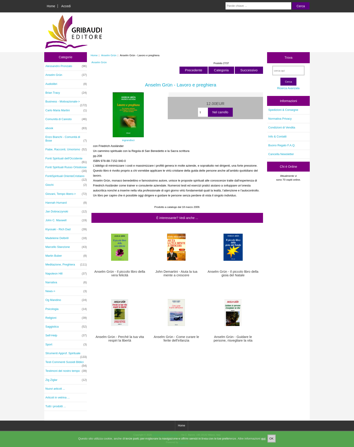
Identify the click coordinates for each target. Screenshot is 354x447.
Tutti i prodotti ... (55, 406)
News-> (66, 291)
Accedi (66, 6)
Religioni (66, 318)
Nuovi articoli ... (55, 388)
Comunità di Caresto (66, 119)
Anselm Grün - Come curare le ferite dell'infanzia (176, 338)
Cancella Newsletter (281, 154)
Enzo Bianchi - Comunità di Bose (66, 138)
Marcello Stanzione (66, 247)
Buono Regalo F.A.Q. (281, 145)
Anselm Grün (108, 55)
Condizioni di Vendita (281, 127)
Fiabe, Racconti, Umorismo (66, 149)
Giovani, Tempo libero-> (66, 194)
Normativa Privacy (279, 118)
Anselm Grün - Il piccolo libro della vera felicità (119, 273)
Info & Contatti (277, 136)
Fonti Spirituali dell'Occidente (66, 160)
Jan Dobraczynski (66, 211)
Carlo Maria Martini (66, 110)
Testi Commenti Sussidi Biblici (66, 363)
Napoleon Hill (66, 273)
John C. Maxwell (66, 220)
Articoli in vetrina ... (57, 397)
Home (51, 6)
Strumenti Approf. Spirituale (66, 354)
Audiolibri (66, 84)
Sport (66, 344)
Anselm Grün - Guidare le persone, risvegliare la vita (233, 338)
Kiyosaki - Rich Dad (66, 229)
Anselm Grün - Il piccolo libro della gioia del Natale (233, 273)
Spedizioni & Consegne (283, 110)
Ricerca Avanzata (288, 88)
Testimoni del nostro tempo (66, 371)
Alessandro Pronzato (66, 66)
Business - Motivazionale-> (66, 103)
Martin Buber (66, 256)
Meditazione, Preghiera (66, 264)
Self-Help (66, 335)
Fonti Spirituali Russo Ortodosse (66, 168)
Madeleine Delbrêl (66, 238)
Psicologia (66, 309)
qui (263, 439)
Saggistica (66, 326)
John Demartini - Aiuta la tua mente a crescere (176, 273)
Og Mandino (66, 300)
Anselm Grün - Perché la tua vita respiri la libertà (119, 338)
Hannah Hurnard (66, 203)
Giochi (66, 185)
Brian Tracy (66, 93)
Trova (288, 57)
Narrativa (66, 282)
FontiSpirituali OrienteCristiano (66, 177)
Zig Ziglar (66, 380)
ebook (66, 128)
